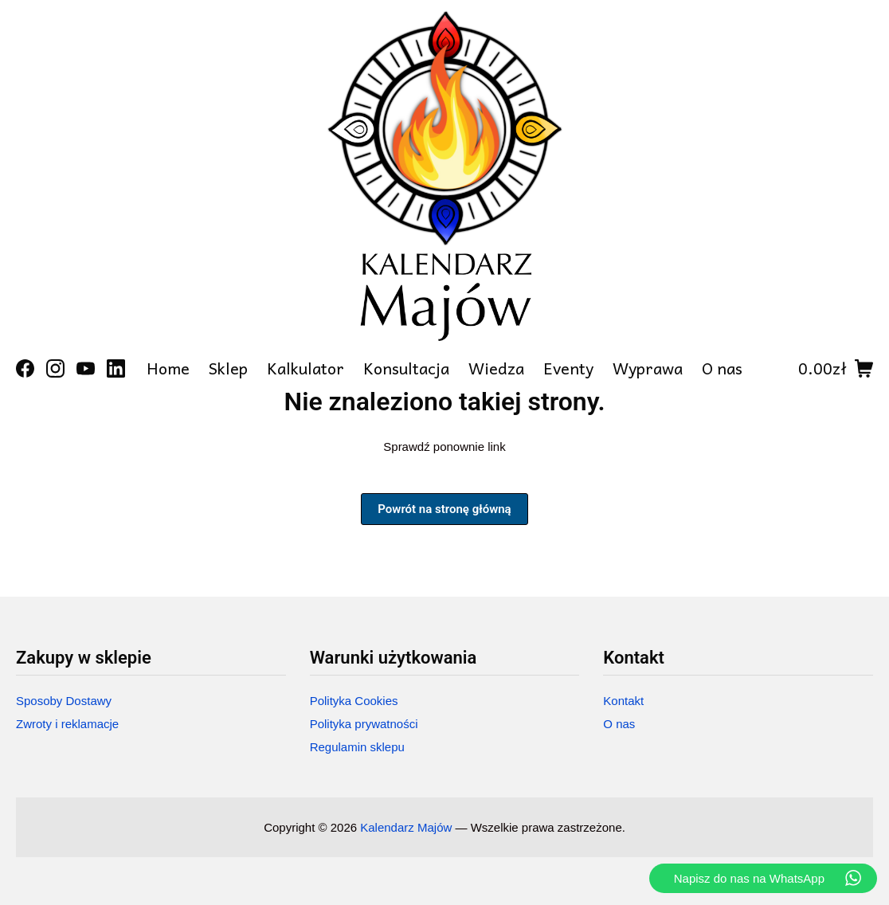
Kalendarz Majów (406, 827)
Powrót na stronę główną (444, 509)
